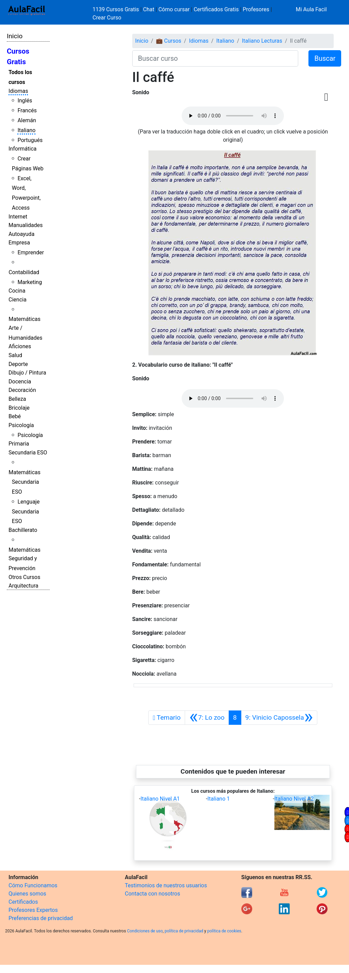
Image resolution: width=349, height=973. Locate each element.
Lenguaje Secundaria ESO (26, 511)
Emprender (30, 252)
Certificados (23, 902)
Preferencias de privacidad (41, 918)
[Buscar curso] (215, 58)
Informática (22, 148)
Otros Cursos (24, 577)
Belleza (17, 399)
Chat (148, 9)
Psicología (21, 425)
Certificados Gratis (216, 9)
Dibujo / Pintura (27, 372)
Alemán (26, 120)
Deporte (18, 364)
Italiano (26, 130)
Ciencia (18, 299)
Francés (26, 110)
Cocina (17, 290)
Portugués (30, 140)
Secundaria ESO (28, 452)
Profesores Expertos (33, 910)
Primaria (19, 443)
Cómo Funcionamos (33, 885)
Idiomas (18, 91)
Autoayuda (21, 234)
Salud (15, 355)
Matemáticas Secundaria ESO (25, 482)
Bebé (15, 416)
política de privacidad (184, 931)
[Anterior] (207, 717)
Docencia (20, 381)
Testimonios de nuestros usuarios (166, 885)
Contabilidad (24, 272)
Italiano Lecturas (262, 41)
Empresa (19, 242)
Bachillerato (23, 530)
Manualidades (26, 225)
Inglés (24, 100)
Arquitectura (23, 585)
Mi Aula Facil (311, 9)
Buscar (324, 58)
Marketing (29, 282)
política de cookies (224, 931)
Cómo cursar (174, 9)
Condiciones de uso (145, 931)
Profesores (256, 9)
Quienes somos (27, 893)
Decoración (22, 390)
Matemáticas (25, 319)
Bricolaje (19, 408)
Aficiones (20, 346)
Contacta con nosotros (152, 893)
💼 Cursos (168, 41)
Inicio (14, 36)
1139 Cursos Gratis (116, 9)
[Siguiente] (279, 717)
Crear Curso (107, 17)
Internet (18, 216)
